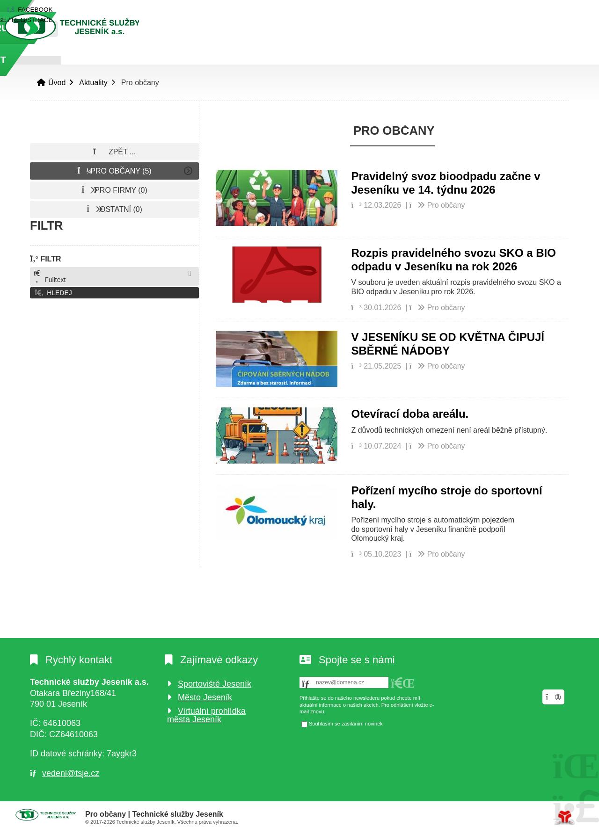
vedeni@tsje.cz (70, 773)
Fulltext (49, 276)
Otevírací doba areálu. (410, 413)
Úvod (98, 26)
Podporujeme (440, 60)
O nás (193, 60)
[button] (512, 10)
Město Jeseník (205, 697)
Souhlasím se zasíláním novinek (346, 724)
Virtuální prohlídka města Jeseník (206, 715)
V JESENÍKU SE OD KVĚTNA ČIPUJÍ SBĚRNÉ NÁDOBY (448, 344)
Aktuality (93, 83)
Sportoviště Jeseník (214, 684)
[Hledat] (558, 29)
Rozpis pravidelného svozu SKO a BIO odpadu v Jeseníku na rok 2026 (453, 260)
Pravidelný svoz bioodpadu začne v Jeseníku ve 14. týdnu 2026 (446, 183)
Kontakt (522, 60)
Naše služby (264, 60)
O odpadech (350, 60)
